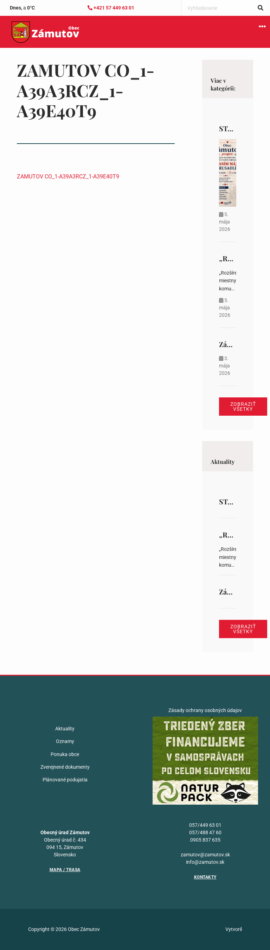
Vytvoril (233, 929)
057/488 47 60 (205, 832)
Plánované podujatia (65, 779)
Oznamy (65, 741)
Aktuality (65, 728)
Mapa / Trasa (65, 869)
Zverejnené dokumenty (65, 767)
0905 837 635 (205, 840)
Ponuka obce (65, 754)
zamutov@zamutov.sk (205, 854)
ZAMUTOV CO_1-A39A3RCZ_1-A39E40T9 (68, 176)
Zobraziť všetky (243, 406)
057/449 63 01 (205, 825)
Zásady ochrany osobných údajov (205, 710)
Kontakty (205, 877)
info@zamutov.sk (205, 862)
